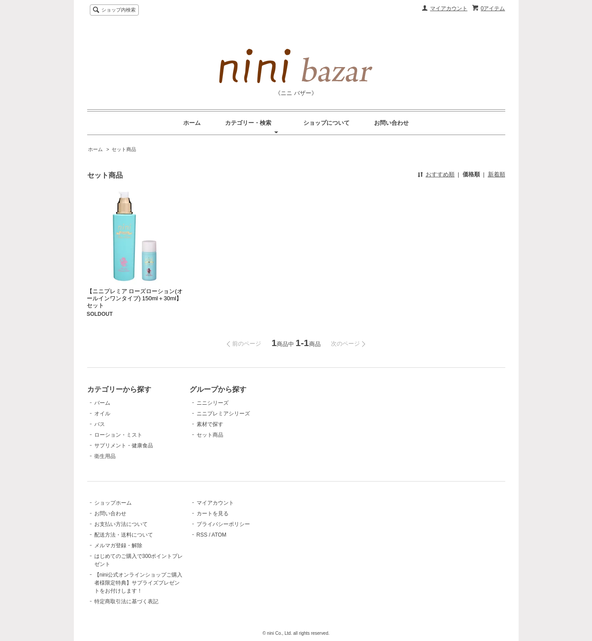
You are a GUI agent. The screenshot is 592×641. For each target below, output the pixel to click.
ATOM (219, 535)
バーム (102, 403)
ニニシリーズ (213, 403)
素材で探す (210, 424)
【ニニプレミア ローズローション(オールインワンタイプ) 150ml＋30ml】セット (135, 298)
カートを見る (213, 513)
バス (99, 424)
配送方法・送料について (123, 535)
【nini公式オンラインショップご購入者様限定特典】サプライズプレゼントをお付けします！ (138, 583)
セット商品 (124, 149)
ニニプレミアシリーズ (223, 413)
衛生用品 (105, 456)
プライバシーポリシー (223, 524)
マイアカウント (448, 8)
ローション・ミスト (118, 435)
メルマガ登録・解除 (118, 545)
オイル (102, 413)
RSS (202, 535)
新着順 (496, 174)
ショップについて (326, 122)
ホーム (192, 122)
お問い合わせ (391, 122)
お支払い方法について (121, 524)
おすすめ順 (440, 174)
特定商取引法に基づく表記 (126, 601)
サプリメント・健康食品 (123, 445)
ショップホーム (113, 503)
